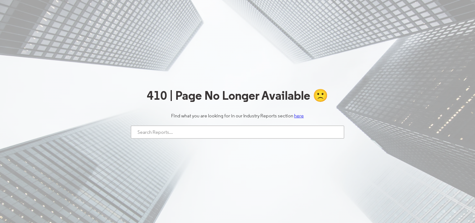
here (299, 116)
